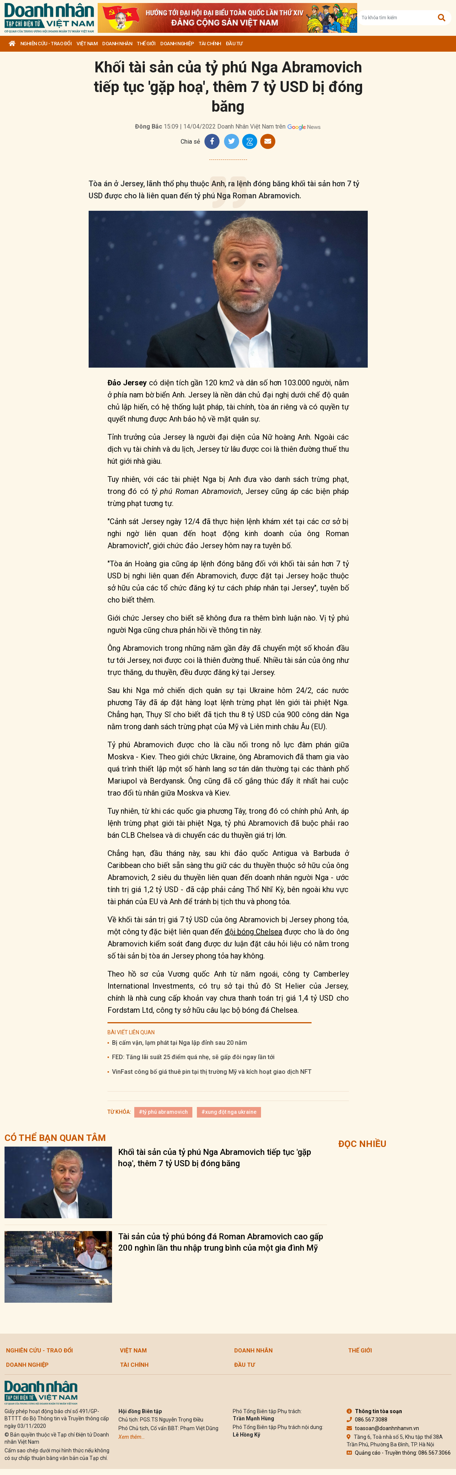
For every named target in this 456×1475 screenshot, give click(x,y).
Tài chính (210, 43)
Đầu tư (234, 43)
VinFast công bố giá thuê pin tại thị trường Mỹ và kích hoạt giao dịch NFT (212, 1071)
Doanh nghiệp (177, 43)
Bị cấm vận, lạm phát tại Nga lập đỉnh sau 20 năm (179, 1042)
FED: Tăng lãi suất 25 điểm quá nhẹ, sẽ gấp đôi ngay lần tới (193, 1057)
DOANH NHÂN (117, 43)
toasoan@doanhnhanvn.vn (383, 1428)
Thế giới (146, 43)
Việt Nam (87, 43)
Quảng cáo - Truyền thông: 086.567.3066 (399, 1453)
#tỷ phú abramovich (163, 1112)
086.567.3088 (367, 1420)
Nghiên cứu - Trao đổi (46, 43)
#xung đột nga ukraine (228, 1112)
